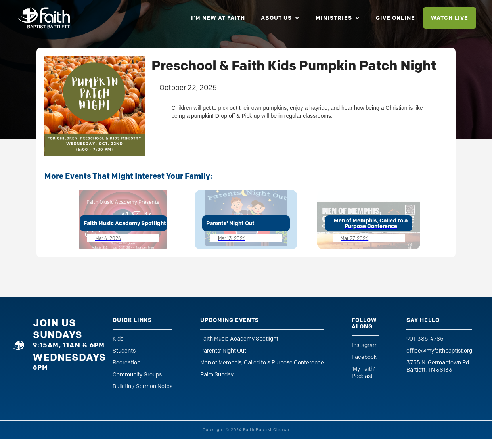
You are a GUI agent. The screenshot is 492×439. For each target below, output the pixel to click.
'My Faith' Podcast (363, 373)
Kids (118, 338)
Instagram (365, 345)
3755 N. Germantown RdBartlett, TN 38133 (437, 366)
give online (395, 17)
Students (124, 350)
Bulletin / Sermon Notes (142, 386)
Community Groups (137, 374)
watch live (449, 17)
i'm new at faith (218, 17)
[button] (280, 18)
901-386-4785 (425, 338)
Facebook (364, 357)
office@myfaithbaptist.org (439, 350)
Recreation (126, 362)
